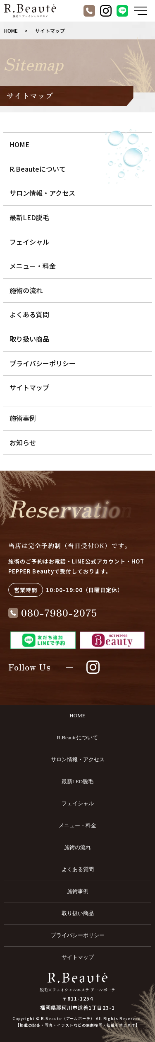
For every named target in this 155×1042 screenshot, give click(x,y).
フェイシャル (29, 242)
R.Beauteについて (38, 169)
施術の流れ (26, 290)
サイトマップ (29, 387)
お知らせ (23, 442)
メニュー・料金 (33, 266)
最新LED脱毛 (29, 217)
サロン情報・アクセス (42, 193)
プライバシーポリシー (43, 363)
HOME (11, 30)
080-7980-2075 (59, 612)
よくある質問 (29, 314)
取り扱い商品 (29, 339)
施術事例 (23, 418)
